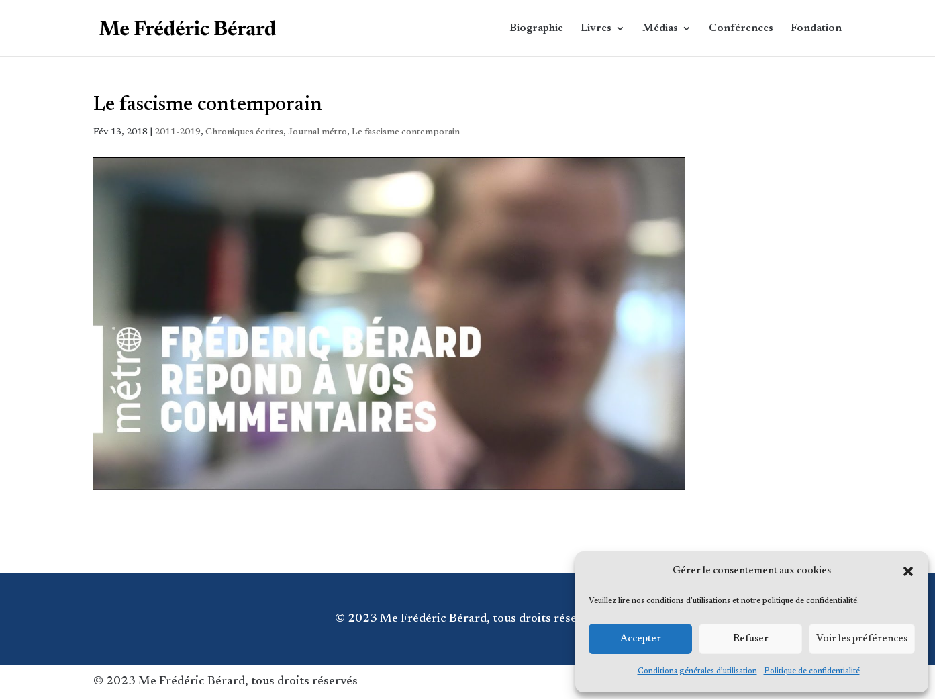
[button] (908, 571)
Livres (596, 29)
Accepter (640, 639)
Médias (660, 29)
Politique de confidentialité (812, 671)
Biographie (536, 29)
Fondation (816, 29)
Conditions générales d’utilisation (697, 671)
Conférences (741, 29)
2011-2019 (177, 132)
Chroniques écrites (244, 132)
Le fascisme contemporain (406, 132)
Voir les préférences (861, 639)
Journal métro (317, 132)
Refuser (751, 639)
